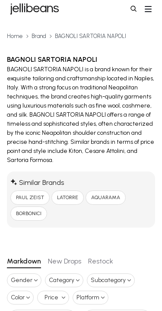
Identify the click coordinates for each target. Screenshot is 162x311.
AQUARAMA (105, 197)
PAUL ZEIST (30, 197)
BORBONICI (28, 213)
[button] (134, 9)
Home (15, 36)
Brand (39, 36)
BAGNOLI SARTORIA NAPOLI (90, 36)
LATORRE (67, 197)
